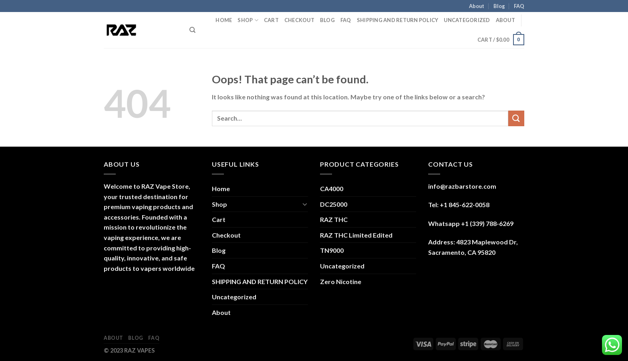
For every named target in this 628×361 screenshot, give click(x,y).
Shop (248, 20)
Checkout (299, 20)
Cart (271, 20)
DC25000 (333, 204)
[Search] (192, 30)
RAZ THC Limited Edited (356, 235)
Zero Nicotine (340, 281)
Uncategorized (467, 20)
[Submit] (516, 118)
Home (223, 20)
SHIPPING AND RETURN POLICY (398, 20)
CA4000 (331, 188)
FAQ (519, 6)
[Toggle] (305, 204)
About (476, 6)
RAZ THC (334, 219)
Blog (499, 6)
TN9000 (332, 250)
